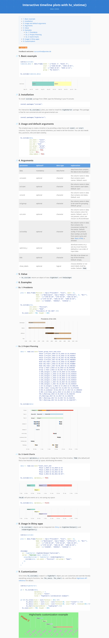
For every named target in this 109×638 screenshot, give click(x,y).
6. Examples (27, 30)
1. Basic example (29, 19)
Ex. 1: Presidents (31, 32)
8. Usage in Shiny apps (31, 39)
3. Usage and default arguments (34, 23)
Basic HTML (79, 238)
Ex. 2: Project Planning (34, 35)
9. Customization (29, 41)
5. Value (26, 28)
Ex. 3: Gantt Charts (32, 37)
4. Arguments (28, 26)
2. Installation (28, 21)
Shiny (57, 526)
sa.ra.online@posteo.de (42, 51)
